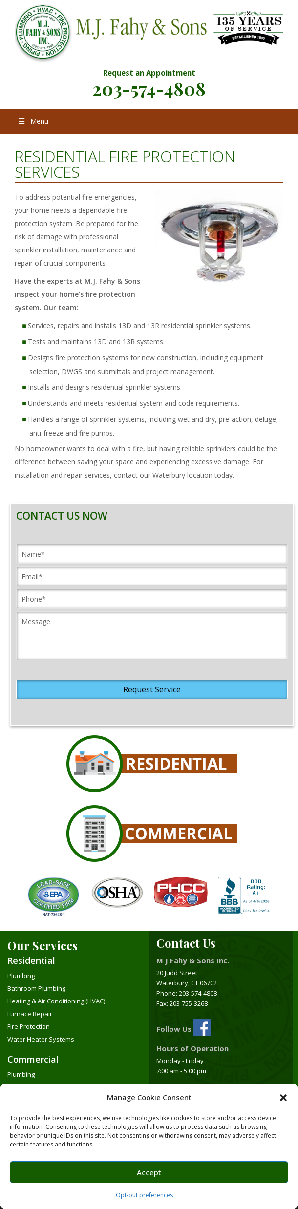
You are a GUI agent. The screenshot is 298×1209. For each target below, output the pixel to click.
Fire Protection (28, 1026)
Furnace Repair (29, 1013)
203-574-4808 (149, 88)
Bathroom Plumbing (36, 988)
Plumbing (21, 975)
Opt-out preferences (144, 1195)
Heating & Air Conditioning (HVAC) (56, 1001)
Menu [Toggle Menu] (32, 120)
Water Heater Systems (40, 1039)
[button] (283, 1098)
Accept (149, 1172)
